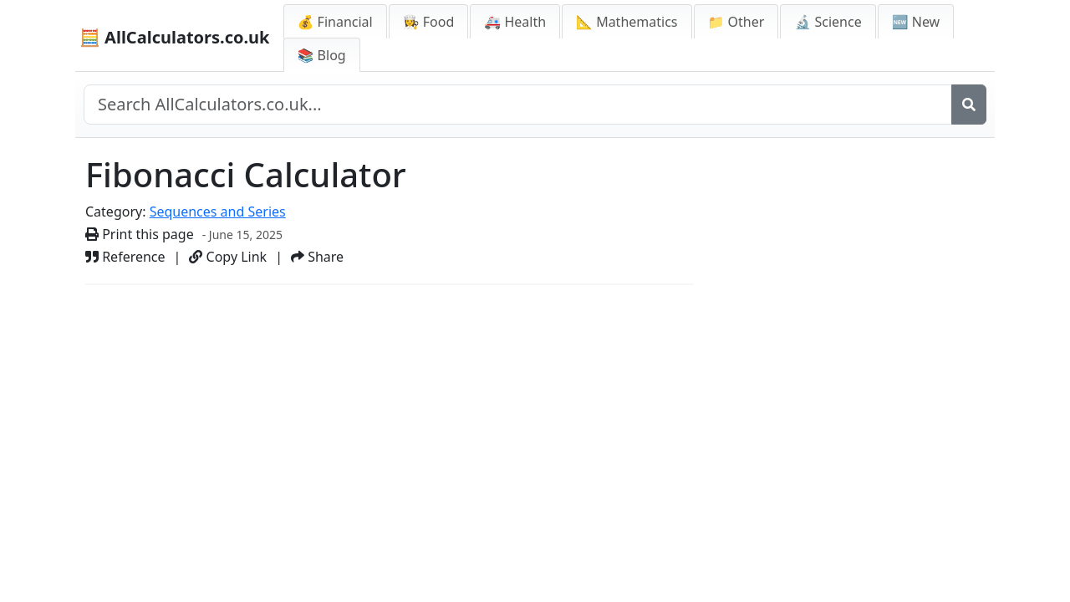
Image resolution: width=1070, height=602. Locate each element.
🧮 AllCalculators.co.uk (174, 37)
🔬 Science (827, 22)
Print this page (139, 234)
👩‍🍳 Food (429, 22)
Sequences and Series (218, 211)
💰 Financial (335, 22)
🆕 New (916, 22)
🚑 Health (515, 22)
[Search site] (518, 104)
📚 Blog (322, 55)
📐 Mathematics (626, 22)
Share (317, 256)
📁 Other (736, 22)
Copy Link (228, 256)
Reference (125, 256)
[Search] (968, 104)
